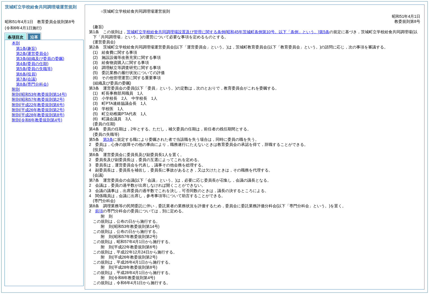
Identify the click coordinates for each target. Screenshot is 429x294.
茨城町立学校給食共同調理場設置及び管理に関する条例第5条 (228, 32)
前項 (99, 211)
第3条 (108, 139)
